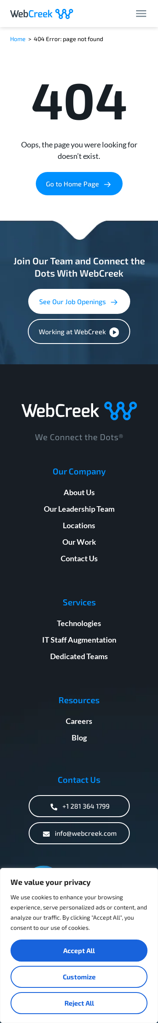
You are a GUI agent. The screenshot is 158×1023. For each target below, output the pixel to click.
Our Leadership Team (79, 508)
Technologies (79, 623)
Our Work (79, 541)
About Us (79, 492)
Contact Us (79, 558)
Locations (79, 525)
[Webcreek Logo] (41, 13)
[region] (79, 945)
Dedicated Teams (79, 656)
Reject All (79, 1003)
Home (18, 38)
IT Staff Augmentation (79, 639)
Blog (79, 737)
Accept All (79, 950)
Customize (79, 977)
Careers (79, 721)
